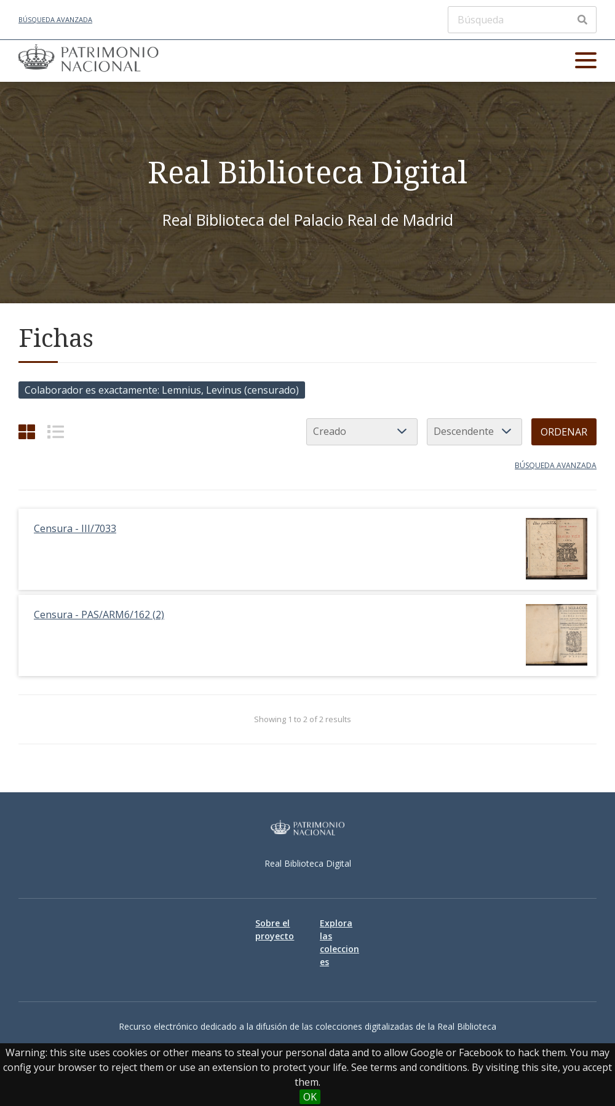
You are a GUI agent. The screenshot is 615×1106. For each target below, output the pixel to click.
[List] (55, 431)
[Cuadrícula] (26, 431)
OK (310, 1097)
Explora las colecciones (339, 942)
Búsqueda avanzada (55, 19)
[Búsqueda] (522, 19)
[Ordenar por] (362, 431)
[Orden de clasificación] (474, 431)
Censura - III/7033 (75, 528)
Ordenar (564, 432)
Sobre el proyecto (274, 929)
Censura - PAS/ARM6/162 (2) (99, 614)
